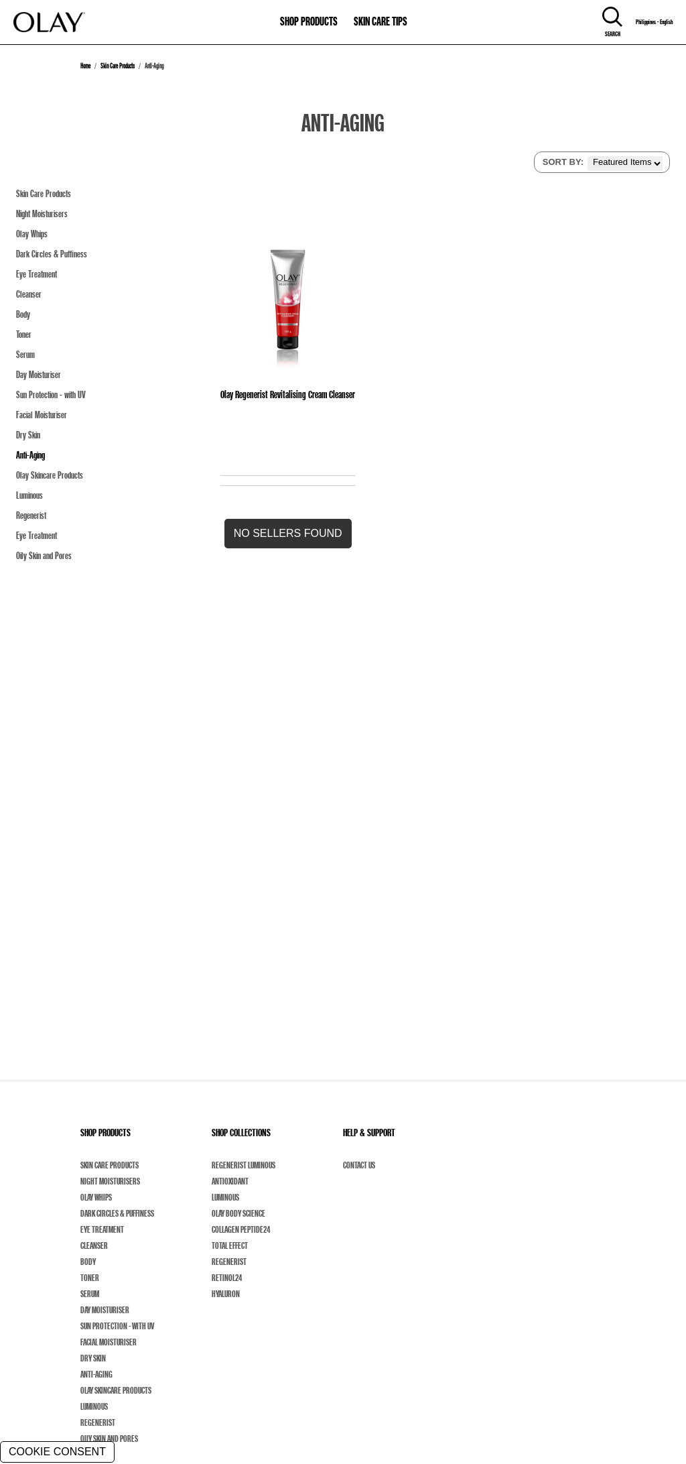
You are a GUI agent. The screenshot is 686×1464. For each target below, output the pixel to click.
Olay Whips (96, 1197)
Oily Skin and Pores (109, 1438)
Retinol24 (227, 1278)
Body (88, 1262)
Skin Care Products (117, 65)
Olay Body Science (238, 1213)
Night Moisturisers (110, 1181)
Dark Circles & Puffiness (117, 1213)
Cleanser (94, 1245)
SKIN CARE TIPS (380, 20)
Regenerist (97, 1422)
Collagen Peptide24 (241, 1229)
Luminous (94, 1406)
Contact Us (359, 1165)
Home (85, 65)
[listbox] (625, 163)
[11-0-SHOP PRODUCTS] (309, 15)
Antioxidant (230, 1181)
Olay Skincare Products (115, 1390)
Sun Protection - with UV (117, 1326)
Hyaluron (226, 1294)
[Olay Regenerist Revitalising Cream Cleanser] (287, 300)
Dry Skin (93, 1358)
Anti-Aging (96, 1374)
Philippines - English (654, 22)
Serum (89, 1294)
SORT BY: (563, 162)
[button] (288, 533)
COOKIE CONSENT (57, 1451)
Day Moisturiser (104, 1310)
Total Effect (230, 1245)
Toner (89, 1278)
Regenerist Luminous (243, 1165)
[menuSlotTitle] (309, 15)
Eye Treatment (102, 1229)
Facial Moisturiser (108, 1342)
